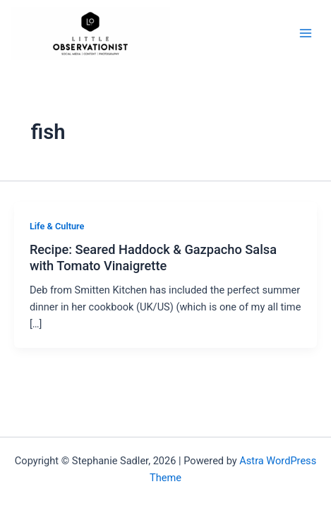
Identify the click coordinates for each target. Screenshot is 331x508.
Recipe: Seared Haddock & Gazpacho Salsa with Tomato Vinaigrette (153, 257)
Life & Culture (57, 226)
